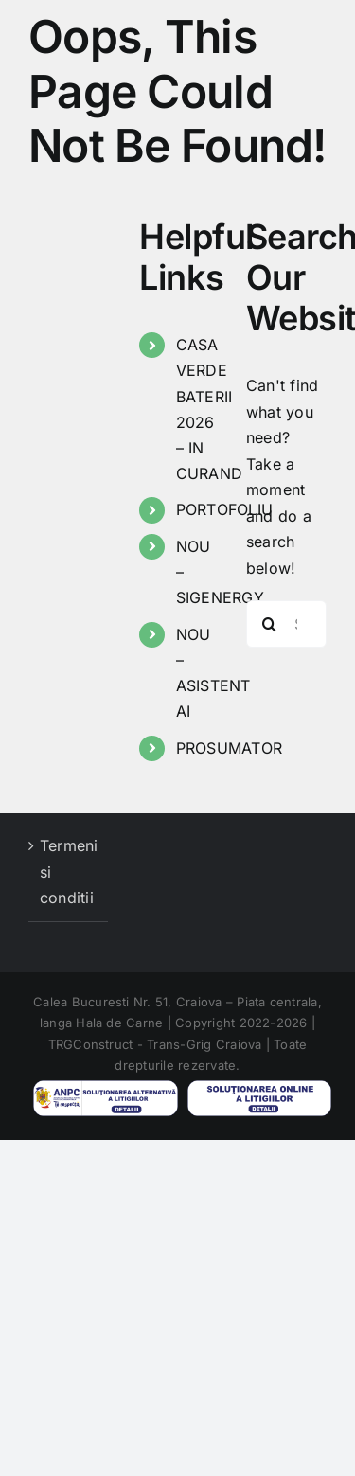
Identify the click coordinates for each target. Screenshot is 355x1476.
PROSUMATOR (229, 747)
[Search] (269, 624)
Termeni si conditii (69, 871)
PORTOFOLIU (224, 509)
